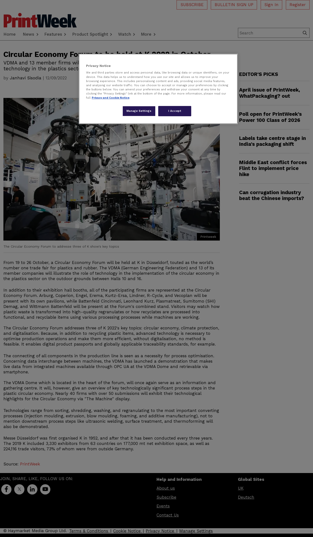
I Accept (174, 111)
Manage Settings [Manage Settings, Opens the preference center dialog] (139, 111)
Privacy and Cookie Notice (110, 97)
